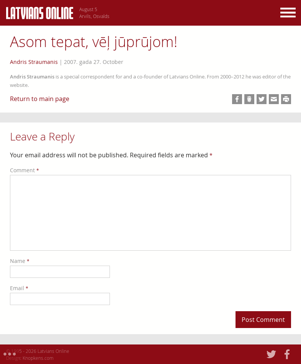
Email (19, 288)
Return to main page (39, 99)
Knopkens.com (38, 358)
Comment (24, 170)
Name (19, 260)
